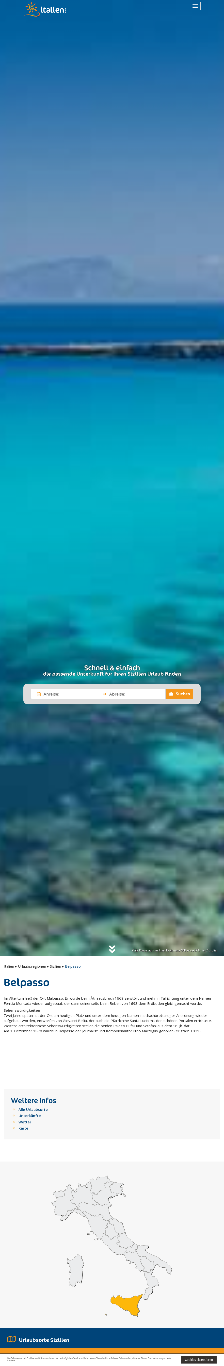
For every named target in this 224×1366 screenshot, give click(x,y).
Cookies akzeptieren (199, 1359)
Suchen (179, 694)
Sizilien (55, 966)
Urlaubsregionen (32, 966)
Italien (9, 966)
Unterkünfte (29, 1081)
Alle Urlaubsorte (33, 1075)
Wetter (24, 1088)
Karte (23, 1094)
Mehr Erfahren (74, 1362)
